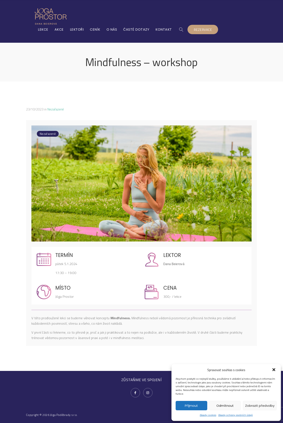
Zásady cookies (208, 415)
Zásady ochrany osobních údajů (235, 415)
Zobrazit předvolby (259, 405)
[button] (274, 370)
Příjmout (191, 405)
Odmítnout (225, 405)
